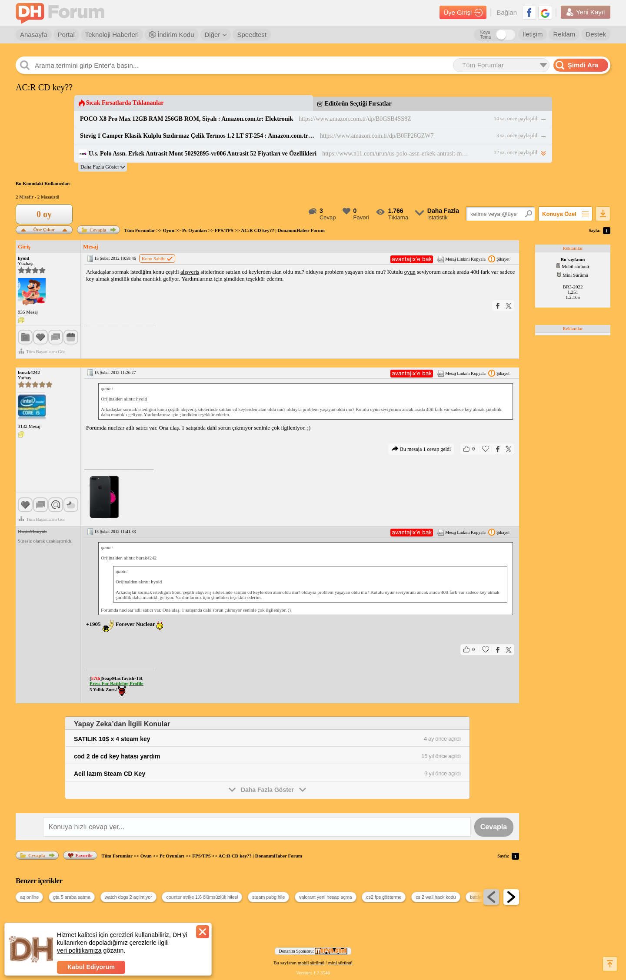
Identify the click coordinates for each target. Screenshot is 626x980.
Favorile (80, 855)
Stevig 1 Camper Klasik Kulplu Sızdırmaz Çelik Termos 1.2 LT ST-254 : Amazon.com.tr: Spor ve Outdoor (197, 135)
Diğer (216, 34)
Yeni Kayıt (585, 12)
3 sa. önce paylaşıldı (517, 135)
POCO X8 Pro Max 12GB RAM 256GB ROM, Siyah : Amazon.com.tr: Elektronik (186, 119)
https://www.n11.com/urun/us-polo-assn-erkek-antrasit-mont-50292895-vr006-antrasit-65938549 (396, 153)
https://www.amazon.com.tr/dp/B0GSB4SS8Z (355, 119)
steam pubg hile (268, 897)
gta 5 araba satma (71, 897)
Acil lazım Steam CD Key (109, 773)
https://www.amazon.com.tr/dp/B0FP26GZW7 (377, 135)
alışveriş (189, 271)
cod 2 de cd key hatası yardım (117, 756)
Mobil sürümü (572, 266)
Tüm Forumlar (139, 230)
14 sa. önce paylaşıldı (516, 119)
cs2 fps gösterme (383, 897)
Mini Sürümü (572, 275)
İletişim (533, 34)
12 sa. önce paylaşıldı (516, 152)
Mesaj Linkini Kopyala (461, 258)
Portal (66, 34)
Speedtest (251, 34)
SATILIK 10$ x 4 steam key (112, 738)
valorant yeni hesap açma (325, 897)
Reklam (564, 34)
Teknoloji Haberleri (112, 34)
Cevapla (94, 229)
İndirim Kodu (171, 34)
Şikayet (498, 258)
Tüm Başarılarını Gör (42, 351)
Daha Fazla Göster (267, 789)
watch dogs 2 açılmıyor (128, 897)
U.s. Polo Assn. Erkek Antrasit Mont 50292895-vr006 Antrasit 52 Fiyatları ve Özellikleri (202, 153)
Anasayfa (33, 34)
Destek (596, 34)
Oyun (168, 230)
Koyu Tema (485, 35)
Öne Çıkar (44, 228)
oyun (410, 271)
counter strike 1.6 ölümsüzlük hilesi (202, 897)
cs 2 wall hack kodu (436, 897)
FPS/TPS (224, 230)
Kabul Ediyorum (91, 966)
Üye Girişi (463, 12)
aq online (29, 897)
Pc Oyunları (194, 230)
